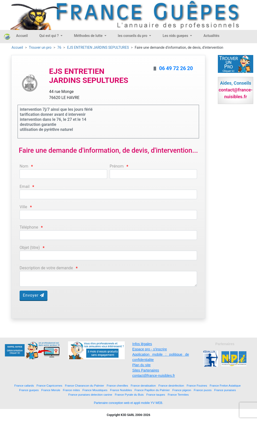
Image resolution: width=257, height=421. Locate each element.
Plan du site (141, 365)
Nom (24, 166)
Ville (23, 207)
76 (59, 47)
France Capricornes (49, 385)
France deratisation (143, 385)
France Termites (178, 394)
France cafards (24, 385)
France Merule (50, 390)
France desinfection (171, 385)
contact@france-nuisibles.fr (153, 376)
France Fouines (197, 385)
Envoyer (33, 295)
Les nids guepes (176, 36)
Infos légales (142, 344)
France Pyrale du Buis (129, 394)
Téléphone (29, 227)
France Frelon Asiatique (225, 385)
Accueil (22, 36)
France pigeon (181, 390)
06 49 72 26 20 (176, 68)
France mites (71, 390)
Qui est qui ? (49, 36)
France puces (203, 390)
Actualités (211, 36)
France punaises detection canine (90, 394)
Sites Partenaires (145, 370)
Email (25, 186)
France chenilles (117, 385)
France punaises (225, 390)
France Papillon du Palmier (152, 390)
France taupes (155, 394)
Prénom (117, 166)
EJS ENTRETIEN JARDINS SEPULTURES (98, 47)
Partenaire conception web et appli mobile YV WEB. (128, 403)
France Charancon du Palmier (84, 385)
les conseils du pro (133, 36)
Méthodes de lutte (88, 36)
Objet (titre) (30, 247)
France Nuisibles (121, 390)
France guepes (29, 390)
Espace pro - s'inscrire (149, 349)
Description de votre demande (46, 268)
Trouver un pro (40, 47)
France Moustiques (95, 390)
